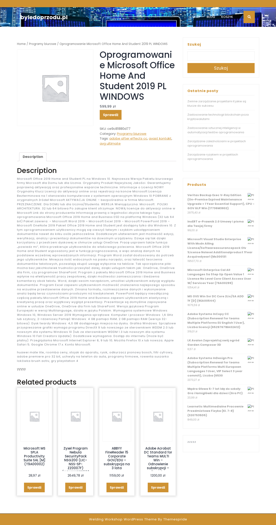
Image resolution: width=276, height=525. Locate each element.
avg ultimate (110, 143)
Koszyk (227, 17)
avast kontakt (160, 138)
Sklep (196, 17)
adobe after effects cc (128, 138)
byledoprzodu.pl (44, 17)
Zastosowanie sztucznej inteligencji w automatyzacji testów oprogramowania (215, 130)
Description (33, 156)
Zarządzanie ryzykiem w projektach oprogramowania (212, 156)
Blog (211, 17)
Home (21, 44)
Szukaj (194, 44)
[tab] (32, 156)
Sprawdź (110, 115)
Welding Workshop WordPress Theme (123, 519)
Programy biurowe (42, 44)
